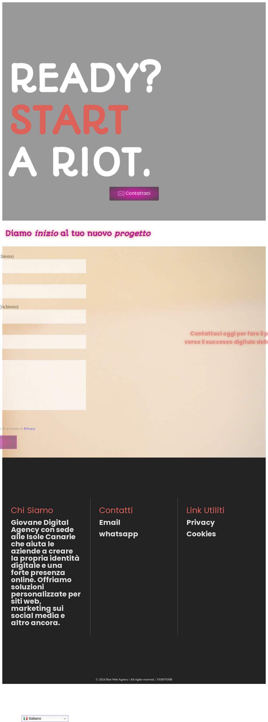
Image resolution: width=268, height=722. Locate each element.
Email (109, 522)
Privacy (200, 522)
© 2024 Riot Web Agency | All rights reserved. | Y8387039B (134, 679)
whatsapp (118, 534)
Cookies (201, 534)
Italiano (32, 718)
